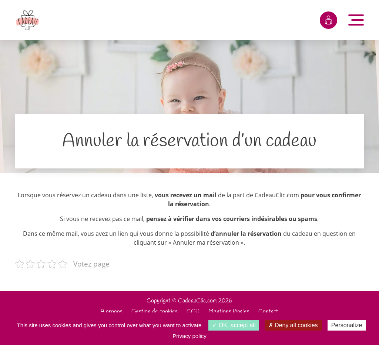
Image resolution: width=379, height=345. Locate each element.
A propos (111, 311)
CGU (193, 311)
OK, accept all (233, 325)
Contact (268, 311)
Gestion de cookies (154, 311)
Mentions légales (228, 311)
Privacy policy (189, 336)
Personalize (346, 325)
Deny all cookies (293, 325)
